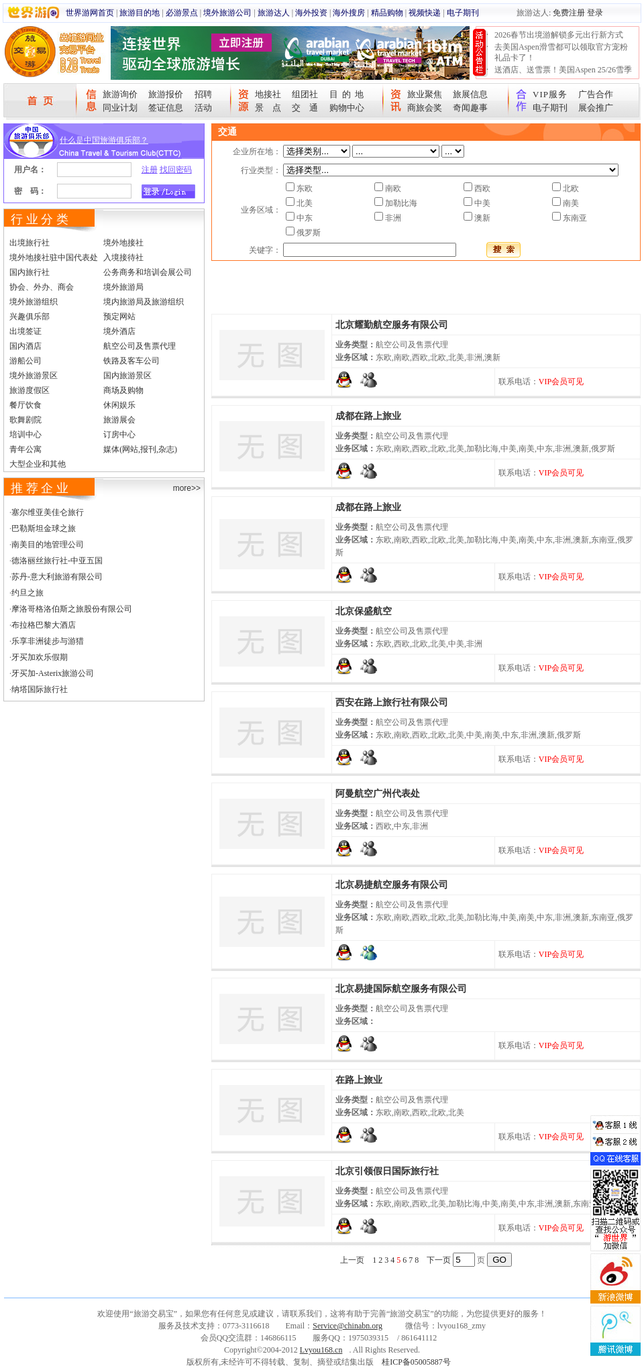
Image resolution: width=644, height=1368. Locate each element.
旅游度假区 (29, 390)
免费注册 (569, 12)
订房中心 (119, 434)
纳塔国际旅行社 (39, 689)
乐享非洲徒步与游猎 (47, 641)
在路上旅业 (358, 1080)
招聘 (203, 94)
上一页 (352, 1260)
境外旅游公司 (227, 12)
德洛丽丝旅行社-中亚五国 (57, 560)
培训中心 (25, 434)
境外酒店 (119, 331)
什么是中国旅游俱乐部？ (104, 140)
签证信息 (165, 108)
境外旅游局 (123, 287)
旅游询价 (120, 94)
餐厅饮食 (25, 405)
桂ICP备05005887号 (416, 1362)
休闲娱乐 (119, 405)
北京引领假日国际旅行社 (387, 1171)
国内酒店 (25, 346)
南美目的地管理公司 (47, 544)
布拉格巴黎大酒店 (43, 625)
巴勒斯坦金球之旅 (43, 528)
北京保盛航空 (363, 611)
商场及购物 (123, 390)
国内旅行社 (29, 272)
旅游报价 (165, 94)
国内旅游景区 (127, 375)
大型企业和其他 (37, 464)
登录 (595, 12)
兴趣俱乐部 (29, 316)
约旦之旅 (27, 592)
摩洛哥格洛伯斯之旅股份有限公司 (71, 609)
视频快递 (425, 12)
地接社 (268, 94)
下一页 (439, 1260)
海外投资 (311, 12)
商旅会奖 (424, 108)
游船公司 (25, 360)
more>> (187, 488)
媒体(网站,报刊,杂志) (140, 449)
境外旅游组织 (33, 301)
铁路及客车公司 (131, 360)
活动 (203, 108)
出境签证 (25, 331)
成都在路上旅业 (368, 416)
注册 (150, 169)
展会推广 (595, 108)
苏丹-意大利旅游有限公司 (57, 576)
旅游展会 (119, 419)
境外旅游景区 (33, 375)
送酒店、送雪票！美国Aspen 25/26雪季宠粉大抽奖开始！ (563, 75)
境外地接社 (123, 242)
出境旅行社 (29, 242)
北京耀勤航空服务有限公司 (391, 325)
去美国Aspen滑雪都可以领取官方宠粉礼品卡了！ (561, 52)
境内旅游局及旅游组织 (143, 301)
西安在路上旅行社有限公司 (391, 702)
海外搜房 (349, 12)
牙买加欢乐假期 (39, 657)
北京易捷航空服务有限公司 (391, 885)
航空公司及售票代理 (139, 346)
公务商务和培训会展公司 (147, 272)
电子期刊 (463, 12)
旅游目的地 (139, 12)
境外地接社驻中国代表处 (53, 257)
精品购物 (387, 12)
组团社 (305, 94)
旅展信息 (470, 94)
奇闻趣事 (470, 108)
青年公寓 (25, 449)
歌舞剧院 (25, 419)
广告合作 (595, 94)
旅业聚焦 (424, 94)
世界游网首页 (90, 12)
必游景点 (182, 12)
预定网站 (119, 316)
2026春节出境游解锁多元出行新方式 (558, 35)
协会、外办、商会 (41, 287)
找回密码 (176, 169)
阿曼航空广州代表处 (377, 794)
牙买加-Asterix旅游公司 (52, 673)
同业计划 (120, 108)
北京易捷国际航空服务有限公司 (401, 989)
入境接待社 (123, 257)
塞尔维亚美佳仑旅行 (47, 512)
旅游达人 (274, 12)
